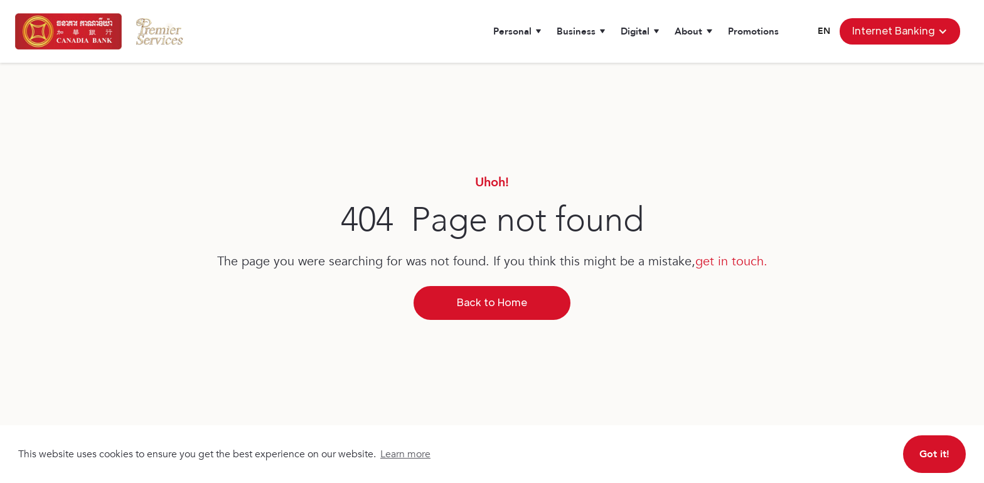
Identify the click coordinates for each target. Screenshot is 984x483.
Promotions (753, 31)
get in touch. (731, 261)
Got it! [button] (934, 454)
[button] (517, 31)
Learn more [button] (405, 454)
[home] (68, 31)
